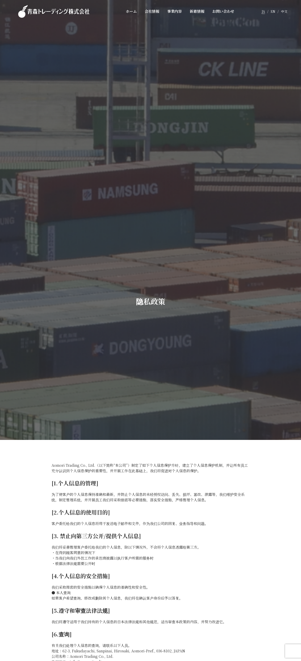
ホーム (131, 11)
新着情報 (197, 11)
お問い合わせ (223, 11)
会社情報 (152, 11)
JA (263, 11)
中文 (284, 11)
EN (273, 11)
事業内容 (174, 11)
